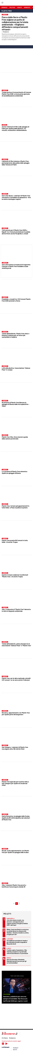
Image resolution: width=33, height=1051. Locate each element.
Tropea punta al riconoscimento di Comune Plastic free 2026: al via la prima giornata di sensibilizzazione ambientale (16, 94)
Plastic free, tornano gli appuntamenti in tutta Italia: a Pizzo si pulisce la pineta (15, 507)
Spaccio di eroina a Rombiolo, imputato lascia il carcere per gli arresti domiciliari (16, 961)
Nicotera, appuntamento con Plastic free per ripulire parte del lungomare (16, 713)
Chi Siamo (5, 1038)
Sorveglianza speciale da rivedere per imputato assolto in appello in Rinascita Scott (17, 942)
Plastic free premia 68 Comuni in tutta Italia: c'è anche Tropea (15, 541)
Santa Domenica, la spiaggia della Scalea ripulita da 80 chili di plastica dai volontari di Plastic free (16, 818)
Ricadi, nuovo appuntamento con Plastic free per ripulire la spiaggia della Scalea (15, 851)
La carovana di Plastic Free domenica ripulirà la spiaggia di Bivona (14, 472)
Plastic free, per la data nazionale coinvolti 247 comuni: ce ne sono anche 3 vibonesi (16, 679)
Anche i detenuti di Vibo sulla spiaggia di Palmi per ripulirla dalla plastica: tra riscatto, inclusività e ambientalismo (15, 128)
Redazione (12, 1038)
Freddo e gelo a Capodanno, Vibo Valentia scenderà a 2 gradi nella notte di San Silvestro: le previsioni (17, 951)
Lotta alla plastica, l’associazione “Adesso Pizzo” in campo (16, 369)
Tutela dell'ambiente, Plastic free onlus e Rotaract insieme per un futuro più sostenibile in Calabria (15, 335)
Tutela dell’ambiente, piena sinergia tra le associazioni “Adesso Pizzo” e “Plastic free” (16, 644)
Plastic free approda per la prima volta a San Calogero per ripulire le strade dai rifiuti (15, 783)
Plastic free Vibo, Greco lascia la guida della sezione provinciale (15, 438)
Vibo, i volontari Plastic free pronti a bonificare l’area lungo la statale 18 (14, 886)
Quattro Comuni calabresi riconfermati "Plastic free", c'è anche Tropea (15, 576)
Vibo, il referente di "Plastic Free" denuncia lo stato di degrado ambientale (16, 610)
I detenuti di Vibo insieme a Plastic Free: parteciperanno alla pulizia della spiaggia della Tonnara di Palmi (15, 163)
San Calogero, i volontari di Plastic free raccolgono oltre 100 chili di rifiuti (15, 748)
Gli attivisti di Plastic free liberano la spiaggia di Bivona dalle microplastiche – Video (15, 404)
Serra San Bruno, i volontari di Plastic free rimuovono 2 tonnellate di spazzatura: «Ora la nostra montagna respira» (16, 197)
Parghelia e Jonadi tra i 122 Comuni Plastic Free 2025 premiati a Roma (16, 300)
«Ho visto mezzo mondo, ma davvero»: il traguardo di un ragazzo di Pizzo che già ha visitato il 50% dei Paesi (17, 922)
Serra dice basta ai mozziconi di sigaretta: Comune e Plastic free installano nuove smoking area (16, 266)
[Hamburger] (2, 3)
